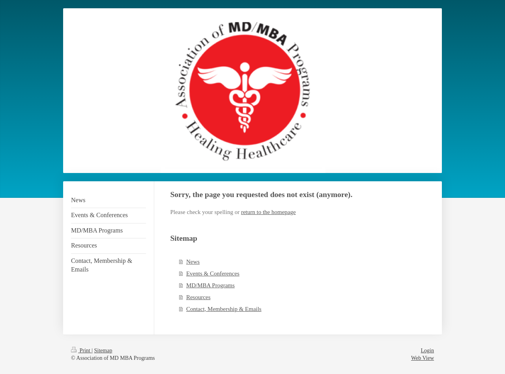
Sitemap (103, 351)
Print (81, 351)
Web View (422, 358)
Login (427, 351)
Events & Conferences (212, 273)
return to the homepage (268, 212)
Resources (198, 297)
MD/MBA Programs (210, 285)
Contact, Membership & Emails (224, 309)
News (193, 262)
